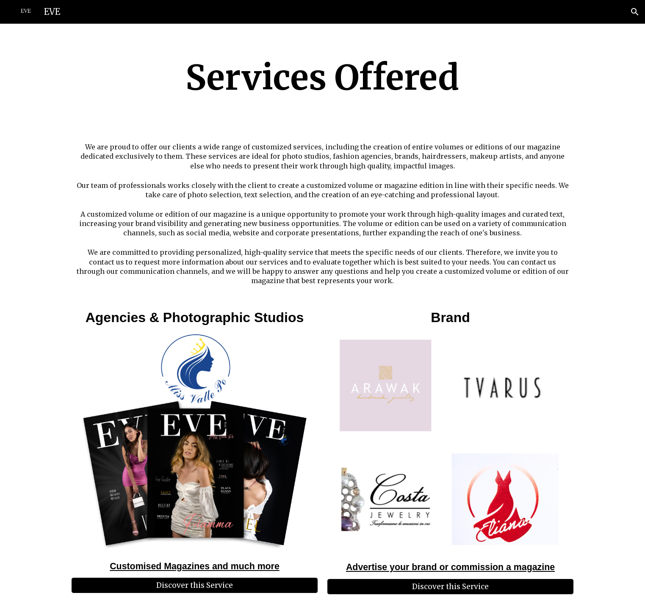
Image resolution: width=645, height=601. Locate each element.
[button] (635, 12)
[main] (322, 78)
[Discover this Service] (194, 585)
